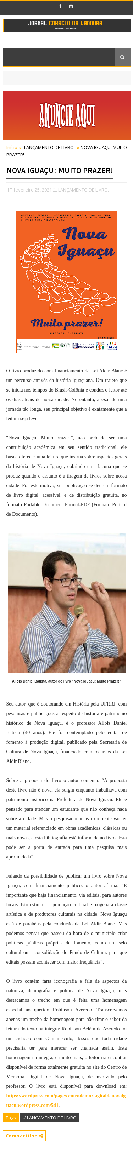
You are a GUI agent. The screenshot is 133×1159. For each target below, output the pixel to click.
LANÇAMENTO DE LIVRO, (83, 190)
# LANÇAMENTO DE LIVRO (50, 1117)
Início (11, 147)
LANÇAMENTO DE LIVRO (49, 147)
